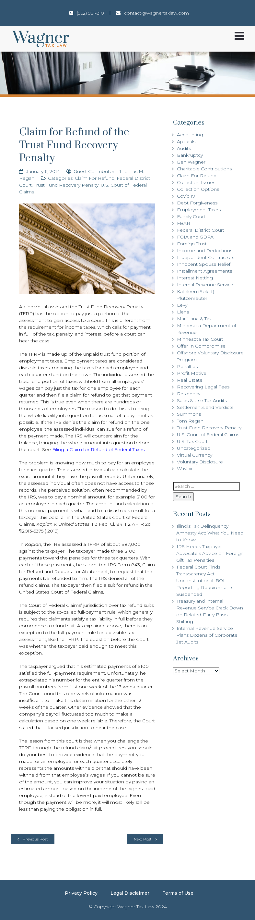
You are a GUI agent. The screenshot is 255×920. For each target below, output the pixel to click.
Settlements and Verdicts (205, 407)
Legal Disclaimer (129, 893)
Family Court (191, 216)
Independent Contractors (205, 257)
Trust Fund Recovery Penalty (66, 185)
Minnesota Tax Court (200, 339)
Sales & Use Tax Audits (202, 400)
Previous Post (35, 839)
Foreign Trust (192, 244)
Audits (184, 148)
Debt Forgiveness (197, 203)
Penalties (187, 366)
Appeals (186, 141)
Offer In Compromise (201, 346)
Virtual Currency (194, 455)
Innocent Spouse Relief (203, 264)
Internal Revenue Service (205, 285)
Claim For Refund (94, 178)
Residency (188, 394)
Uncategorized (193, 448)
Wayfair (185, 469)
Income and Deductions (204, 250)
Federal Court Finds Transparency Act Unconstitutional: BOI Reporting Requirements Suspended (204, 580)
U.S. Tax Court (192, 441)
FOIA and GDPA (195, 237)
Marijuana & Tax (194, 319)
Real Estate (190, 380)
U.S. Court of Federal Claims (208, 434)
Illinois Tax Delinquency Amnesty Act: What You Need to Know (209, 533)
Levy (182, 305)
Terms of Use (177, 893)
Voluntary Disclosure (200, 462)
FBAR (183, 223)
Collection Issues (196, 182)
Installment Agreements (204, 271)
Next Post (143, 839)
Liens (183, 312)
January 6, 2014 (43, 171)
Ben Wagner (191, 162)
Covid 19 (186, 196)
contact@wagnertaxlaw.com (156, 13)
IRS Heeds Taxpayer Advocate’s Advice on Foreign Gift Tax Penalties (210, 553)
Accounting (190, 135)
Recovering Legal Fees (203, 387)
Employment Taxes (199, 210)
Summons (189, 414)
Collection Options (198, 189)
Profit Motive (191, 373)
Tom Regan (190, 421)
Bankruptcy (190, 155)
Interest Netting (195, 278)
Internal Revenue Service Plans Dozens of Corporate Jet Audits (207, 635)
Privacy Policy (81, 893)
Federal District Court (200, 230)
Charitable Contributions (204, 169)
